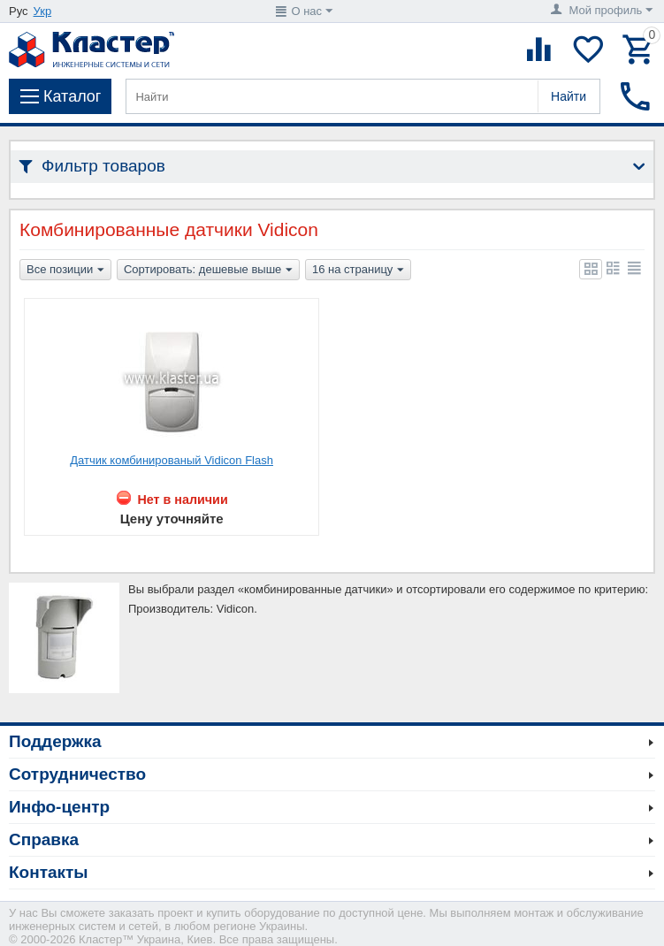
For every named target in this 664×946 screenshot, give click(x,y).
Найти (568, 96)
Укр (43, 11)
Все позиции (65, 270)
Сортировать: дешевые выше (208, 270)
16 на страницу (358, 270)
